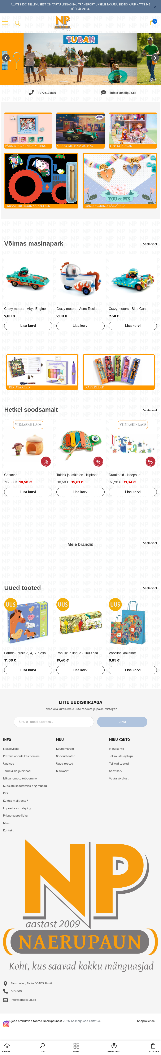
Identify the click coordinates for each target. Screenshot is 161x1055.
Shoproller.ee (146, 1021)
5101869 (16, 991)
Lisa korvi (28, 326)
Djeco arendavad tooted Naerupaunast (35, 1021)
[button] (42, 1048)
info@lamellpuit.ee (23, 1000)
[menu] (5, 23)
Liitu (128, 722)
